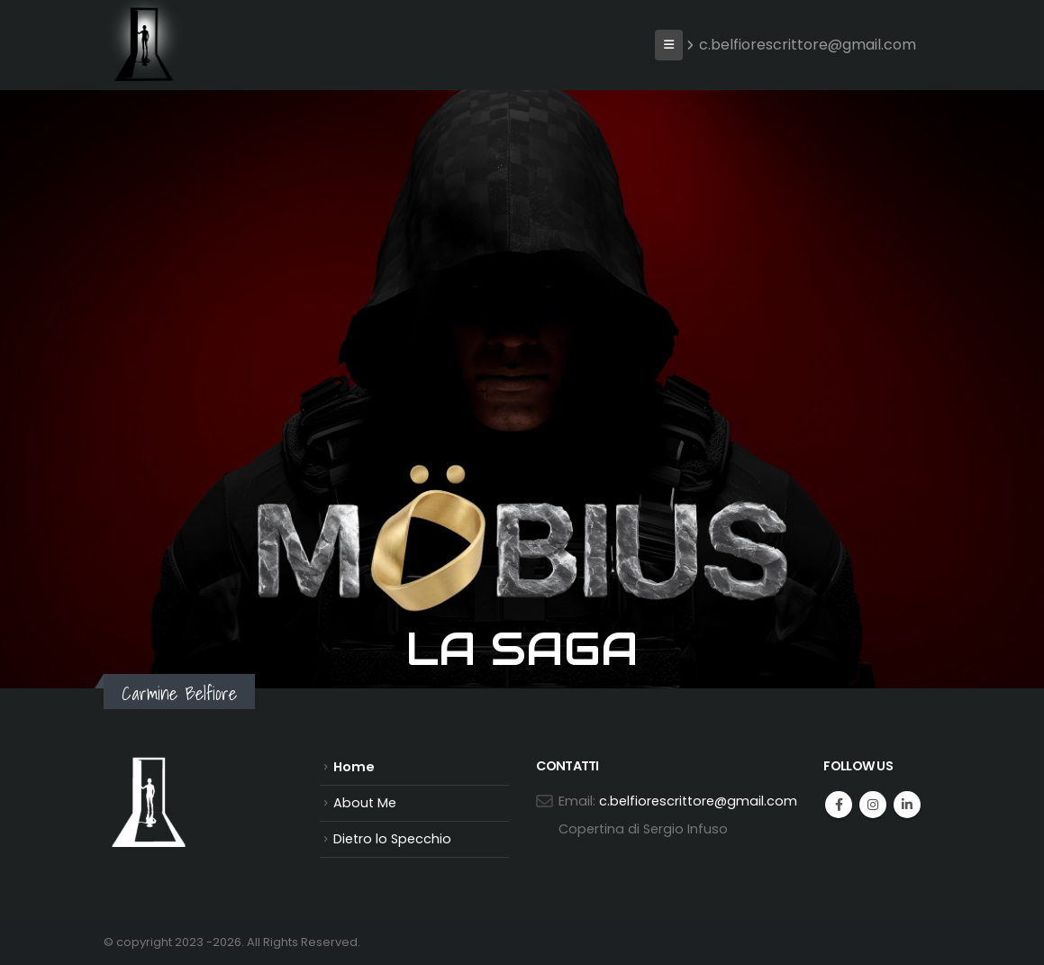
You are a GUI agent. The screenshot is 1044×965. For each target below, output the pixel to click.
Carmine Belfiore (179, 693)
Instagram (872, 804)
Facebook (838, 804)
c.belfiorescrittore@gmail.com (801, 44)
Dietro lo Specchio (392, 839)
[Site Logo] (144, 40)
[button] (669, 45)
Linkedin (907, 804)
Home (354, 767)
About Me (364, 803)
